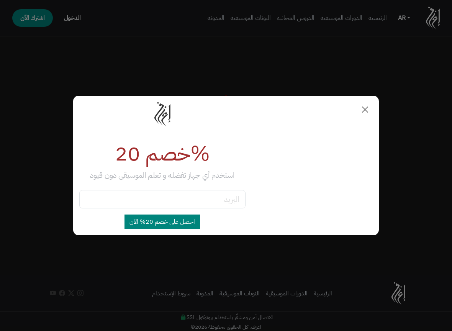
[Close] (365, 109)
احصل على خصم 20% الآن (162, 221)
